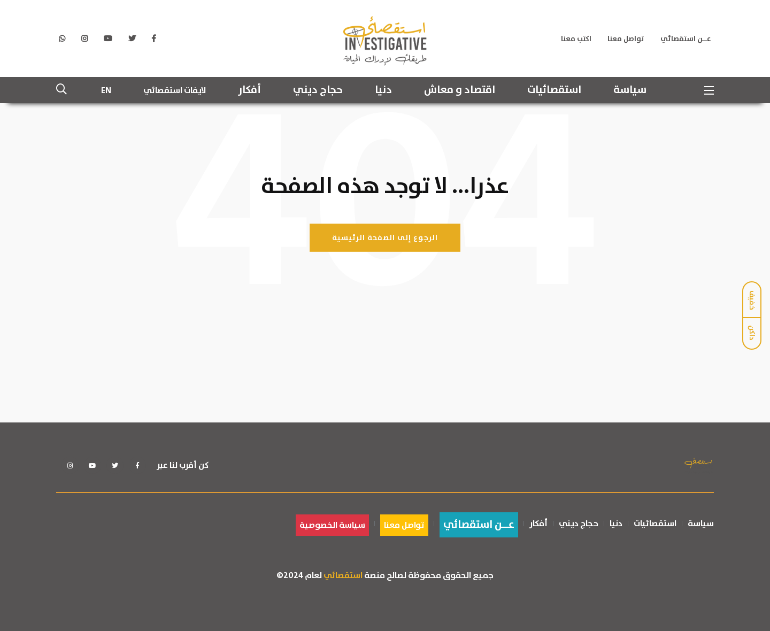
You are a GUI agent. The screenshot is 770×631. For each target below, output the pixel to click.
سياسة (629, 90)
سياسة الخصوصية (332, 525)
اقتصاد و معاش (459, 90)
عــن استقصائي (685, 39)
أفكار (249, 90)
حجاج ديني (318, 90)
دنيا (383, 90)
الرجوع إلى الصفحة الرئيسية (385, 237)
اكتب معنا (576, 39)
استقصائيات (554, 90)
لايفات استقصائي (174, 90)
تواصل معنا (625, 39)
